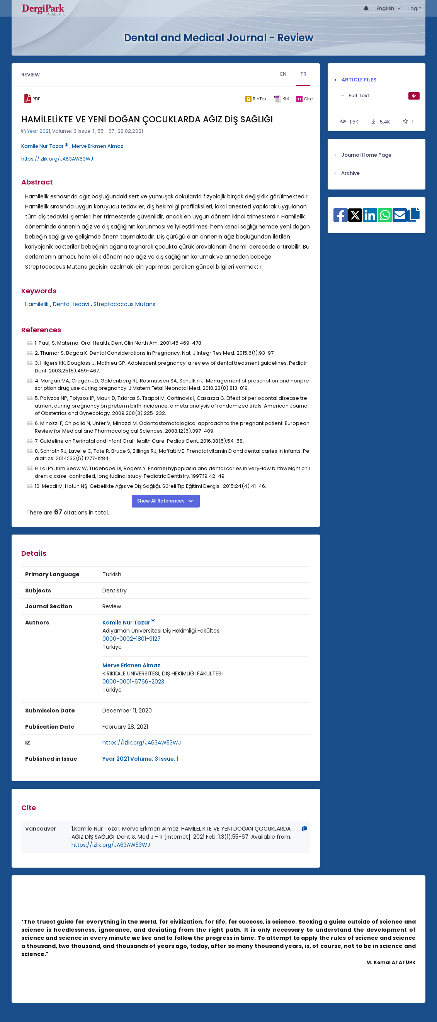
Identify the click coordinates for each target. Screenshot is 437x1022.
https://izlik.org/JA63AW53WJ (57, 159)
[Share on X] (355, 214)
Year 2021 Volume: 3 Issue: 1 (140, 759)
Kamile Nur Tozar (44, 146)
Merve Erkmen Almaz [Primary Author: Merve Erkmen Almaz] (131, 665)
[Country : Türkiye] (112, 647)
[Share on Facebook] (340, 219)
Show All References (161, 501)
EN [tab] (283, 74)
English (385, 8)
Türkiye (112, 647)
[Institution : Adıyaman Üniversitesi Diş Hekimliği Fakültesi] (161, 631)
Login (415, 8)
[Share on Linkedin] (370, 219)
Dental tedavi (71, 304)
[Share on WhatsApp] (385, 219)
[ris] (281, 99)
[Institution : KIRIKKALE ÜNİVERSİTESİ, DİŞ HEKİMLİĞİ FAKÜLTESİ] (162, 674)
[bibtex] (255, 99)
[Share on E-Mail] (400, 219)
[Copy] (304, 828)
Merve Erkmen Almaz (97, 146)
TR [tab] (303, 74)
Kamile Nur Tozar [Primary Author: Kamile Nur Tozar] (128, 622)
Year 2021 (38, 131)
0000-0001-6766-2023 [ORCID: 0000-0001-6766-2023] (133, 681)
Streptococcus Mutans (124, 304)
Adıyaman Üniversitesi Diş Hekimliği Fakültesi (161, 631)
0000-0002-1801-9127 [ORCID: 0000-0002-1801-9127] (131, 639)
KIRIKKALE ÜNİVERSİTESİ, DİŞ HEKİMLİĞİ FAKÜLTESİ (162, 673)
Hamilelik (37, 304)
